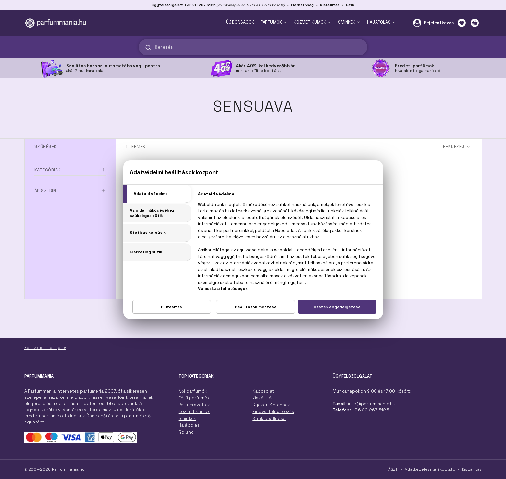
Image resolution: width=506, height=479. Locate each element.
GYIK (350, 5)
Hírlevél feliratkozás (273, 411)
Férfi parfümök (194, 398)
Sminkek (187, 418)
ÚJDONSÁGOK (240, 22)
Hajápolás (189, 425)
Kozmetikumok (194, 411)
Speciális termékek (57, 196)
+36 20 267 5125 (370, 410)
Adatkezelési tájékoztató (430, 469)
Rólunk (186, 432)
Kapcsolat (263, 391)
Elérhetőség (302, 5)
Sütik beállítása (269, 418)
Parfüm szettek (194, 405)
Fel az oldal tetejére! (45, 347)
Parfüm (42, 184)
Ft (62, 243)
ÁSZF (393, 469)
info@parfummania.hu (372, 404)
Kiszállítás (329, 5)
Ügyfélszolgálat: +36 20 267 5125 (184, 5)
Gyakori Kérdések (271, 405)
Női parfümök (193, 391)
